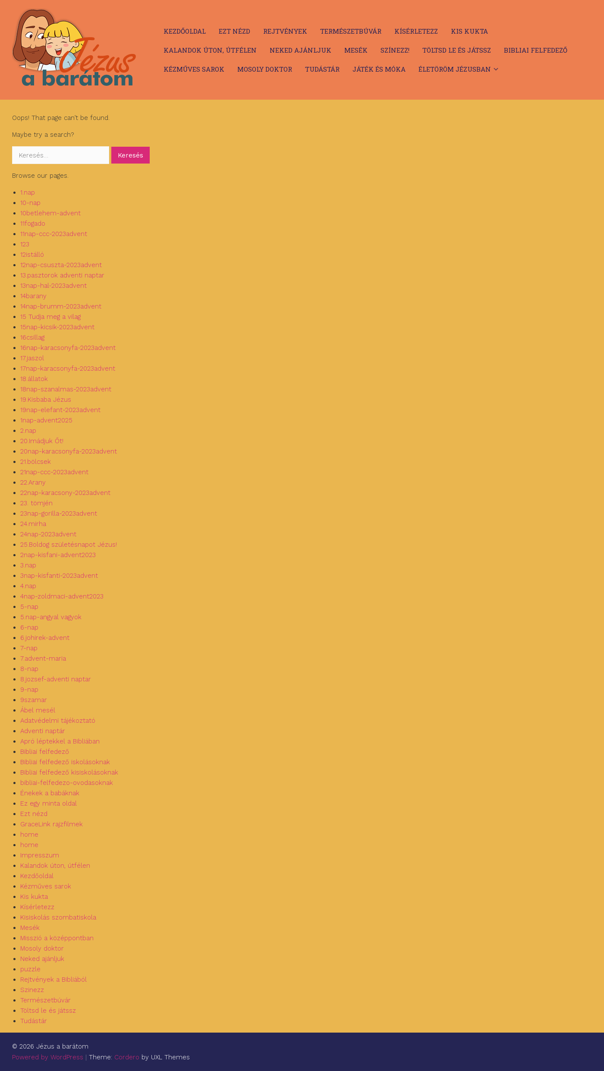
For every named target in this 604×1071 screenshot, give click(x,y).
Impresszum (39, 855)
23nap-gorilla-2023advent (58, 513)
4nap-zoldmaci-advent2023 (62, 596)
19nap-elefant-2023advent (60, 410)
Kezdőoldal (185, 31)
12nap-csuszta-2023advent (61, 265)
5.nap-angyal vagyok (51, 617)
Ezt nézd (234, 31)
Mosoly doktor (264, 69)
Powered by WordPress (47, 1057)
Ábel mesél (37, 710)
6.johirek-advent (44, 638)
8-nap (29, 669)
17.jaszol (32, 358)
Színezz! (395, 50)
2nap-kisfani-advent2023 (58, 555)
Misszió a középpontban (57, 938)
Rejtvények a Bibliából (53, 979)
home (29, 834)
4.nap (28, 586)
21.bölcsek (35, 462)
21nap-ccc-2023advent (54, 472)
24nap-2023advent (48, 534)
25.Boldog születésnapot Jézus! (68, 544)
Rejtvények (285, 31)
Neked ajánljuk (300, 50)
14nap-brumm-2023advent (60, 306)
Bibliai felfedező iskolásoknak (65, 762)
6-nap (29, 627)
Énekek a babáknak (49, 793)
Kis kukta (469, 31)
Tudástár (322, 69)
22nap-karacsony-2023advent (65, 493)
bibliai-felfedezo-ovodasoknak (66, 783)
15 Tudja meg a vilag (50, 317)
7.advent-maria (43, 658)
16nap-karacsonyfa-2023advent (68, 348)
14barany (33, 296)
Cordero (126, 1057)
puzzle (30, 969)
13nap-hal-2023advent (53, 286)
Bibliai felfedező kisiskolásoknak (69, 772)
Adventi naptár (42, 731)
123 (24, 244)
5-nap (29, 607)
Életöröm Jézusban (454, 69)
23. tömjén (36, 503)
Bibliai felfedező (535, 50)
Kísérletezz (416, 31)
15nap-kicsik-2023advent (57, 327)
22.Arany (33, 482)
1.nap (27, 192)
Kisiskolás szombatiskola (58, 917)
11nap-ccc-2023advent (53, 234)
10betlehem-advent (50, 213)
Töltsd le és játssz (456, 50)
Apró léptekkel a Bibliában (60, 741)
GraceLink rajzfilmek (51, 824)
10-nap (30, 203)
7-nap (29, 648)
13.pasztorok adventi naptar (62, 275)
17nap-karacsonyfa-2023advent (67, 368)
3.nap (28, 565)
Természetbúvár (350, 31)
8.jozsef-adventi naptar (55, 679)
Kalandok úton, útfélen (210, 50)
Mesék (356, 50)
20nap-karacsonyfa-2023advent (68, 451)
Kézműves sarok (194, 69)
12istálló (32, 254)
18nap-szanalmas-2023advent (65, 389)
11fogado (32, 223)
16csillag (32, 337)
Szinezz (32, 990)
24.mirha (33, 524)
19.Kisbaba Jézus (45, 399)
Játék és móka (379, 69)
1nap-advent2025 (46, 420)
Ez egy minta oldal (48, 803)
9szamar (33, 700)
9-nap (29, 689)
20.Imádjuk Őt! (41, 441)
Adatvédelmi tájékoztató (57, 720)
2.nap (28, 431)
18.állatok (34, 379)
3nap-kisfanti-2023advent (59, 576)
